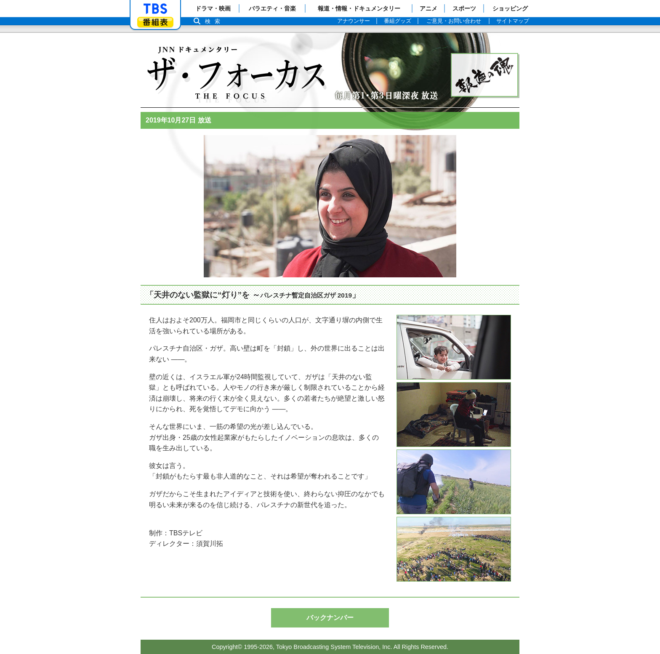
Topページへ (235, 68)
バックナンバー (330, 617)
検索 (214, 21)
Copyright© (227, 646)
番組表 (155, 22)
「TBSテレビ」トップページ (155, 8)
